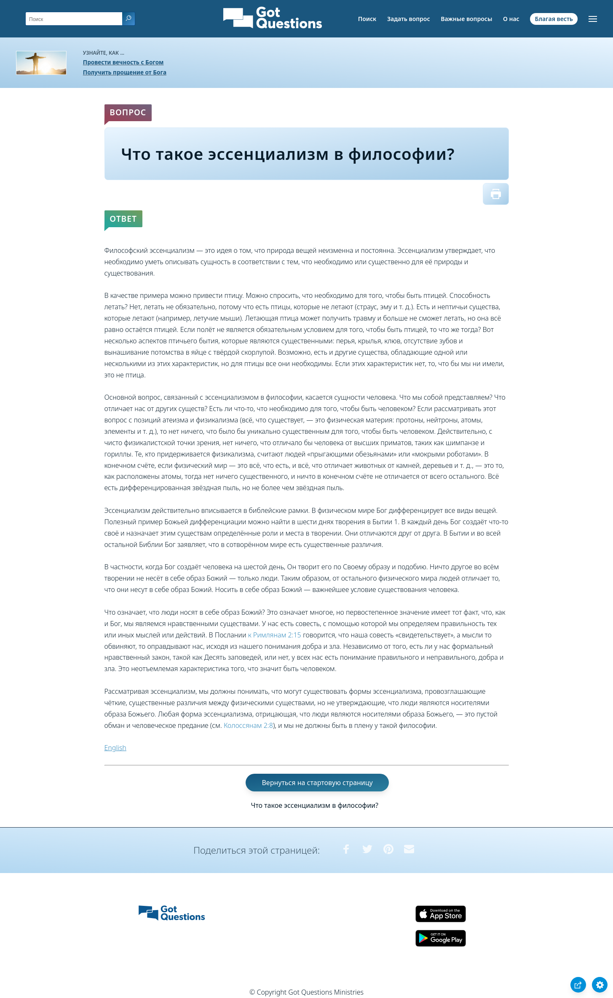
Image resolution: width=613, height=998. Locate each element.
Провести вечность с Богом (123, 62)
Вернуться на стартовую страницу (317, 782)
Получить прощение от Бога (124, 72)
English (115, 747)
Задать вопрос (408, 19)
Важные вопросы (466, 19)
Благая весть (554, 19)
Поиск (367, 19)
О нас (511, 19)
